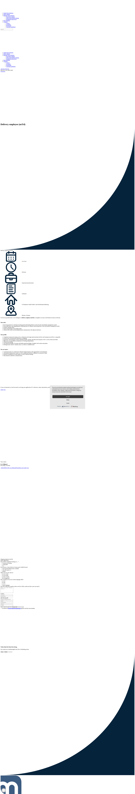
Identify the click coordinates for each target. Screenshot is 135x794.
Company (5, 22)
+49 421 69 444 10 (5, 69)
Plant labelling (6, 20)
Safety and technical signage (12, 18)
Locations (8, 24)
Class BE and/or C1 (6, 570)
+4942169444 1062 (5, 467)
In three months (5, 576)
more (67, 403)
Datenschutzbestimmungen (14, 609)
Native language (6, 585)
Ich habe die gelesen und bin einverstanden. (18, 609)
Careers (8, 23)
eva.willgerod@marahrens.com (17, 467)
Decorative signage (10, 16)
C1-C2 (3, 583)
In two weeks (5, 574)
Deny (67, 400)
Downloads (8, 25)
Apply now (3, 389)
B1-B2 (3, 582)
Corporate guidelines (11, 27)
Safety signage (6, 14)
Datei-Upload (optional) (6, 608)
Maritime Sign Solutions (8, 15)
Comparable (5, 564)
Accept (68, 396)
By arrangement (6, 578)
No (3, 566)
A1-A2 (3, 581)
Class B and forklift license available (10, 568)
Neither (4, 571)
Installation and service (11, 19)
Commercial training (7, 563)
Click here (3, 71)
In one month (5, 575)
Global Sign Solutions (8, 13)
